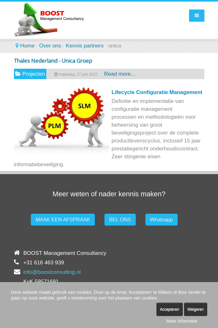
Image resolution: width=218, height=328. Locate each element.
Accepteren (169, 309)
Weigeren (196, 309)
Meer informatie (181, 321)
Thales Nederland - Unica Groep (53, 60)
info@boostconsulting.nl (52, 272)
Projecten (33, 74)
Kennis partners (84, 46)
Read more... (119, 74)
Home (27, 46)
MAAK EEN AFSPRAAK (63, 219)
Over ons (50, 46)
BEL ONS (120, 219)
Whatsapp (161, 219)
